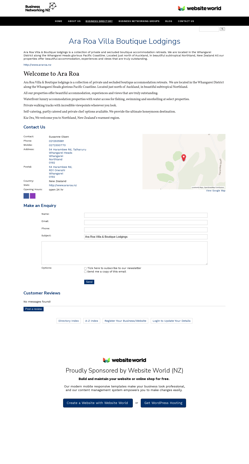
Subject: (46, 235)
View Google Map (215, 190)
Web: (27, 185)
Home (58, 21)
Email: (45, 221)
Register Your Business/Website (125, 325)
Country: (29, 180)
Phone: (28, 140)
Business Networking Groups (139, 21)
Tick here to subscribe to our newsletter (112, 273)
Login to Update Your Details (172, 325)
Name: (45, 213)
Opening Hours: (33, 189)
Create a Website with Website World (98, 408)
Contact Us (186, 21)
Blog (168, 21)
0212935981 (56, 141)
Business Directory (99, 21)
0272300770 (57, 145)
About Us (74, 21)
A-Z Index (91, 325)
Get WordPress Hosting (163, 408)
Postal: (28, 166)
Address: (29, 149)
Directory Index (68, 325)
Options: (47, 272)
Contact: (29, 136)
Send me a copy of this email (105, 276)
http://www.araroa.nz (37, 64)
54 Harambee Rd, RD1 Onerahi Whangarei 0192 (60, 171)
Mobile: (28, 144)
